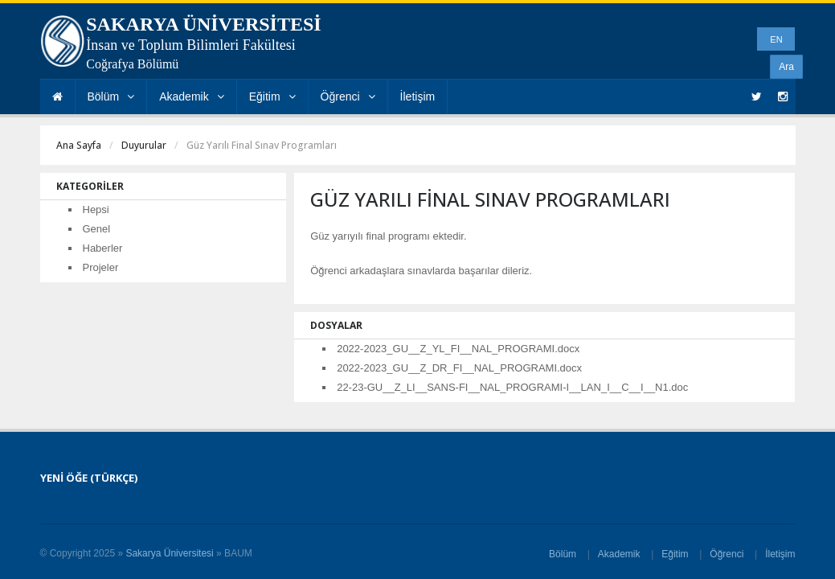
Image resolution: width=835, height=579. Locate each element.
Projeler (101, 267)
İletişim (418, 96)
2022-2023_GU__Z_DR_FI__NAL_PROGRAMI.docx (459, 368)
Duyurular (143, 145)
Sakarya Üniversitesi (169, 553)
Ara (786, 66)
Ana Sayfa (78, 145)
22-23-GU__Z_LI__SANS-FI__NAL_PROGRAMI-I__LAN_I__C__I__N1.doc (512, 387)
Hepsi (96, 209)
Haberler (103, 248)
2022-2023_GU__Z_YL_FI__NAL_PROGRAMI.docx (458, 349)
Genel (97, 229)
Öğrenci (348, 96)
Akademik (191, 96)
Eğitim (272, 96)
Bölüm (111, 96)
